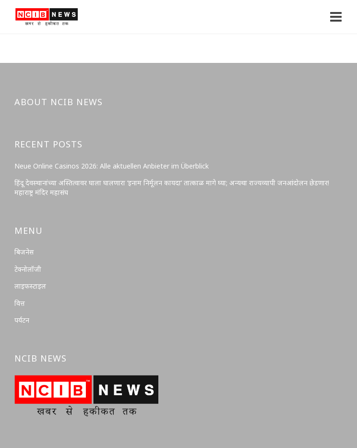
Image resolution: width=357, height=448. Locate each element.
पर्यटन (21, 320)
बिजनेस (24, 251)
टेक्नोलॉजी (27, 269)
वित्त (19, 303)
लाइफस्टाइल (30, 286)
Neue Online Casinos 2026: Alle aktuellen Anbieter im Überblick (111, 165)
